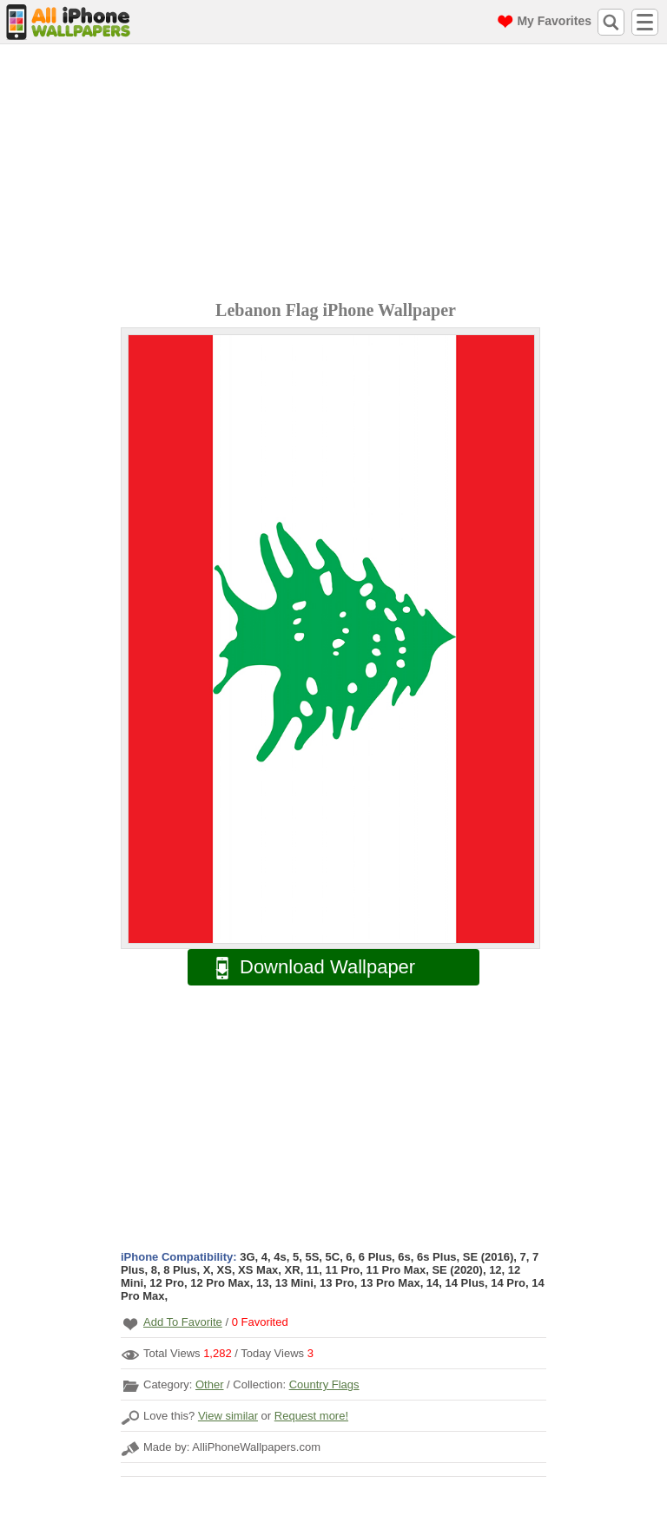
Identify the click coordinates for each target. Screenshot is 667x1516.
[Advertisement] (338, 174)
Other (209, 1384)
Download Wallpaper (306, 967)
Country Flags (324, 1384)
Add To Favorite (182, 1321)
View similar (228, 1415)
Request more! (311, 1415)
